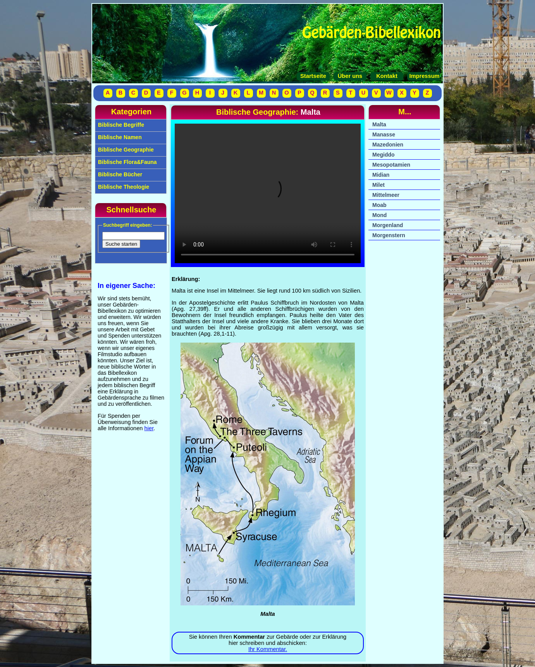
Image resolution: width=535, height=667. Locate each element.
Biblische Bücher (119, 174)
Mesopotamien (391, 165)
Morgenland (387, 225)
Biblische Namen (119, 137)
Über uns (350, 76)
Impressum (423, 76)
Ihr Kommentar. (267, 649)
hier (149, 428)
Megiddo (383, 155)
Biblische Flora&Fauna (126, 162)
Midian (380, 175)
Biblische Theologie (122, 187)
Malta (379, 124)
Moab (379, 205)
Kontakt (386, 76)
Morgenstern (388, 235)
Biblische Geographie (125, 149)
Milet (378, 185)
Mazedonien (387, 144)
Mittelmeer (385, 195)
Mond (379, 215)
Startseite (313, 76)
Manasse (383, 134)
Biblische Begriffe (120, 125)
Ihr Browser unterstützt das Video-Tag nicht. (268, 193)
